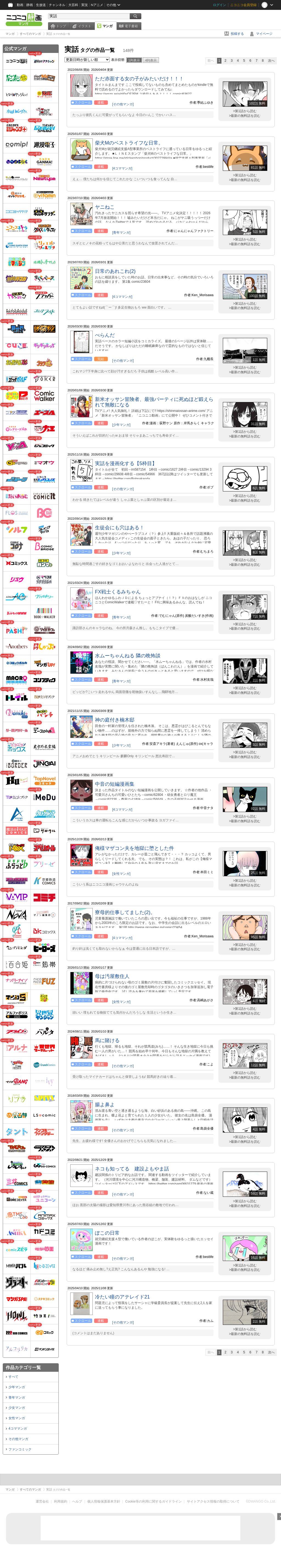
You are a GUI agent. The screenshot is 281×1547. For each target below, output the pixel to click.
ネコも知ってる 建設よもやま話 (132, 1169)
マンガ (108, 26)
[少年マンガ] (121, 425)
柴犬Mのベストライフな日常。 (129, 143)
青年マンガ (17, 1397)
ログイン (219, 5)
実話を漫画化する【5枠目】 (126, 463)
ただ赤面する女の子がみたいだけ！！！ (139, 78)
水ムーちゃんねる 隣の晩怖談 (128, 655)
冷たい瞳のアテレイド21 (122, 1297)
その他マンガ (18, 1439)
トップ (61, 26)
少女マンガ (17, 1408)
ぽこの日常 (107, 1233)
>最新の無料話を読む (244, 116)
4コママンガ (18, 1428)
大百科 (73, 5)
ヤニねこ (105, 207)
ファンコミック (20, 1449)
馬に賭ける (107, 1040)
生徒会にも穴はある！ (119, 527)
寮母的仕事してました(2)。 (125, 912)
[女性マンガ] (121, 874)
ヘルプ (77, 1501)
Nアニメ (97, 5)
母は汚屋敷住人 (112, 976)
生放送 (41, 5)
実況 (84, 5)
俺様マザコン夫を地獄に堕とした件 (134, 848)
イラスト (84, 26)
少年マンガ (17, 1387)
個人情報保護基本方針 (103, 1501)
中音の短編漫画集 (114, 784)
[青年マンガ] (121, 232)
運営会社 (42, 1501)
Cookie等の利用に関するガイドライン (153, 1501)
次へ (271, 61)
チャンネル (57, 5)
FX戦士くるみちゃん (118, 592)
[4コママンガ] (122, 168)
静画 (29, 5)
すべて (13, 1377)
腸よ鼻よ (105, 1104)
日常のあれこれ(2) (115, 271)
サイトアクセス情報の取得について (213, 1501)
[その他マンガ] (123, 104)
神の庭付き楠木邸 (114, 720)
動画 (20, 5)
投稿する (237, 34)
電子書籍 (131, 26)
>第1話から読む (245, 111)
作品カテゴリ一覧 (23, 1367)
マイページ (264, 34)
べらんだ (105, 335)
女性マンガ (17, 1418)
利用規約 (60, 1501)
